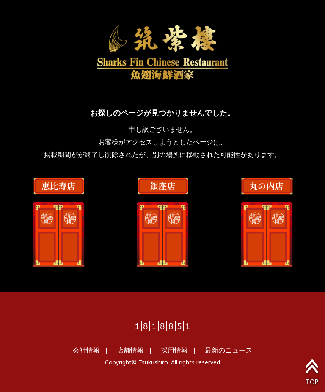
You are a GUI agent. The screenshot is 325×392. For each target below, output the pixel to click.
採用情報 (174, 350)
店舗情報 (130, 350)
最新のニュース (228, 350)
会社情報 (86, 350)
